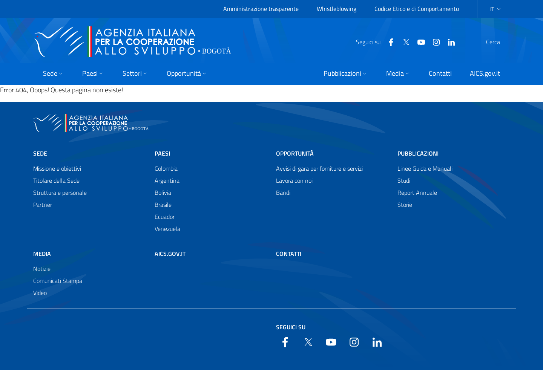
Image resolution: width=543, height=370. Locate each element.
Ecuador (165, 216)
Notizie (42, 268)
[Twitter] (388, 41)
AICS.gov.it (170, 253)
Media (42, 253)
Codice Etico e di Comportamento (416, 8)
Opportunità (295, 153)
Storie (404, 204)
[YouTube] (403, 41)
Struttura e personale (60, 192)
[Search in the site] (500, 42)
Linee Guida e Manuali (424, 168)
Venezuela (167, 228)
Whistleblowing (336, 8)
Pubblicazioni (418, 153)
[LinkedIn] (433, 41)
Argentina (167, 180)
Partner (42, 204)
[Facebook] (372, 41)
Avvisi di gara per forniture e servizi (319, 168)
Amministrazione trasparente (261, 8)
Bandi (283, 192)
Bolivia (163, 192)
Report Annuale (417, 192)
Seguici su (290, 327)
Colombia (166, 168)
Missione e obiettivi (57, 168)
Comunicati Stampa (57, 280)
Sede (40, 153)
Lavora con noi (294, 180)
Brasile (163, 204)
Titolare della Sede (56, 180)
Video (40, 292)
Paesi (162, 153)
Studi (403, 180)
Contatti (288, 253)
